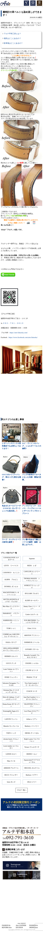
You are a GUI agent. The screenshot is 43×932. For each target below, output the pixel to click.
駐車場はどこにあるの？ (13, 43)
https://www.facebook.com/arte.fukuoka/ (23, 337)
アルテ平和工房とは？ (12, 34)
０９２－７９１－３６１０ (13, 323)
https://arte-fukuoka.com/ (19, 333)
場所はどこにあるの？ (12, 38)
